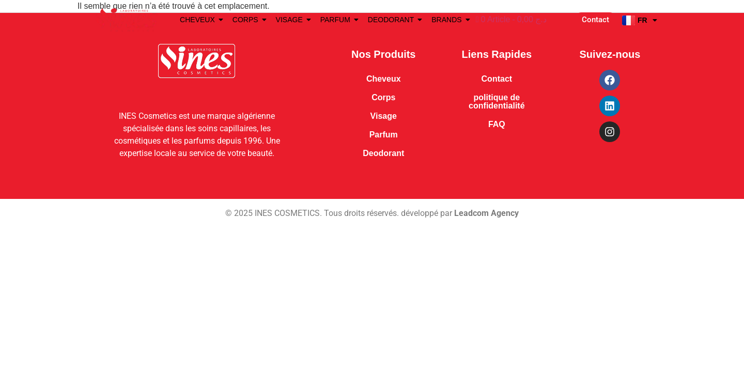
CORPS (247, 20)
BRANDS (448, 20)
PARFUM (337, 20)
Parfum (383, 134)
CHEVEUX (199, 20)
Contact (497, 78)
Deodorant (383, 153)
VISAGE (291, 20)
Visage (383, 116)
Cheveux (383, 78)
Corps (383, 97)
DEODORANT (392, 20)
